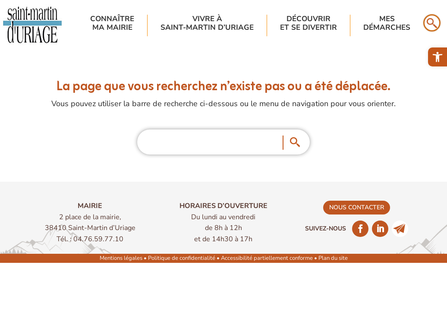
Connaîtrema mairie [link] (112, 23)
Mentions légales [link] (121, 258)
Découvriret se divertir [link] (308, 23)
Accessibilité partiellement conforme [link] (267, 258)
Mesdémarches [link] (386, 23)
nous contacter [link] (356, 207)
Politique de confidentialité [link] (181, 258)
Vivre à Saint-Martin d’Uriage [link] (207, 23)
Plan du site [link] (333, 258)
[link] (437, 56)
